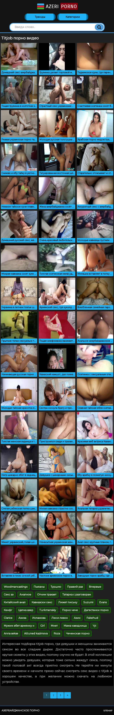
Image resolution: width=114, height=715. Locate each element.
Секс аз (8, 594)
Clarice (8, 617)
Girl (42, 625)
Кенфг (8, 610)
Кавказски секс (42, 602)
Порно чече (70, 610)
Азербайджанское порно (21, 710)
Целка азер (25, 610)
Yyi (94, 625)
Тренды (40, 16)
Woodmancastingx (16, 586)
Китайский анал (15, 602)
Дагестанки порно (96, 610)
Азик (77, 617)
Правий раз (75, 586)
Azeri (57, 6)
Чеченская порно (78, 633)
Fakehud (92, 617)
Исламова (38, 617)
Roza (57, 633)
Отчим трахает (46, 594)
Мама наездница (75, 625)
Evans (103, 602)
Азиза (22, 617)
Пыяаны (39, 586)
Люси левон (59, 617)
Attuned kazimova (36, 633)
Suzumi (88, 602)
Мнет (54, 625)
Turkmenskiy (47, 610)
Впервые (95, 586)
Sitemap (107, 710)
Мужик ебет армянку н (19, 625)
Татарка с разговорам (76, 594)
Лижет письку (67, 602)
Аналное (25, 594)
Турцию (56, 586)
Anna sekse (11, 633)
